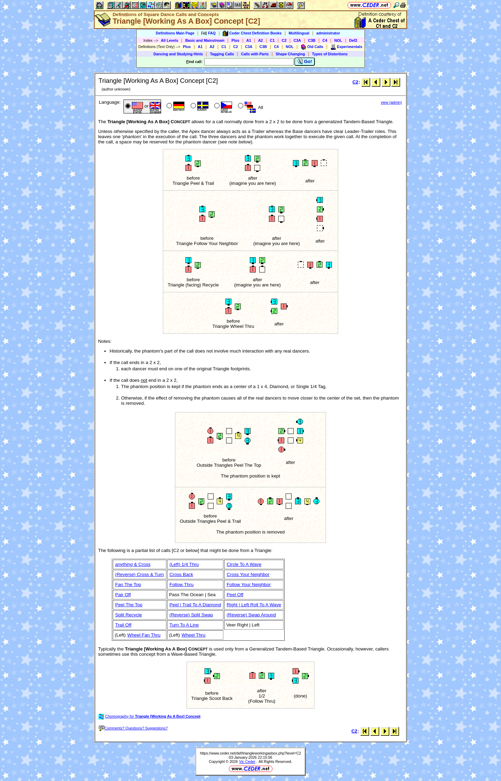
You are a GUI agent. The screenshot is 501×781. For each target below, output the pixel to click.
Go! (304, 61)
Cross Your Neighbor (247, 574)
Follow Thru (181, 584)
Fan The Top (128, 584)
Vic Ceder (247, 761)
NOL (338, 40)
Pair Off (123, 594)
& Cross (133, 564)
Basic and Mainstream (204, 40)
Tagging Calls (222, 54)
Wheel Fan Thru (143, 635)
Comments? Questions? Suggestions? (133, 728)
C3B (311, 40)
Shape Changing (290, 54)
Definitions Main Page (175, 33)
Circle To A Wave (243, 564)
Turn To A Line (184, 625)
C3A (297, 40)
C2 (284, 40)
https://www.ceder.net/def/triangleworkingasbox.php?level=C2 (250, 753)
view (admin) (391, 102)
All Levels (169, 40)
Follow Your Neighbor (248, 584)
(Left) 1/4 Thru (184, 564)
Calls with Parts (255, 54)
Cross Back (181, 574)
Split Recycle (128, 614)
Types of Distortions (330, 54)
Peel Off (234, 594)
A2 (260, 40)
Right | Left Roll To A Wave (253, 604)
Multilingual (299, 33)
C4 (325, 40)
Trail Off (123, 625)
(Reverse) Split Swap (191, 614)
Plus (235, 40)
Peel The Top (128, 604)
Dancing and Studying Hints (178, 54)
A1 (248, 40)
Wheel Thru (194, 635)
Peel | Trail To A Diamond (195, 604)
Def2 (353, 40)
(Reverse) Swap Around (251, 614)
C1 (272, 40)
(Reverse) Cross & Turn (139, 574)
